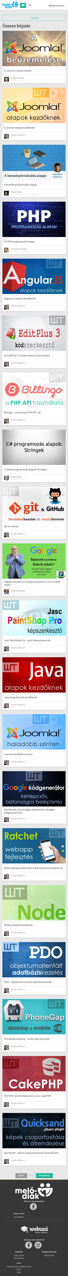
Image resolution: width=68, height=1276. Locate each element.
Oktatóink (19, 1258)
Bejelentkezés (56, 5)
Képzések (49, 1255)
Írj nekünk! (19, 1217)
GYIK (19, 1272)
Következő (44, 1175)
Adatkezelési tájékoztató (19, 1266)
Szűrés (34, 17)
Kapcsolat (19, 1255)
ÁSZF (18, 1269)
